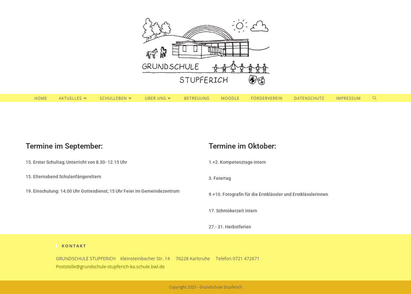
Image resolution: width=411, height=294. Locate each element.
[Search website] (374, 98)
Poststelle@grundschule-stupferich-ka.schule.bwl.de (110, 266)
